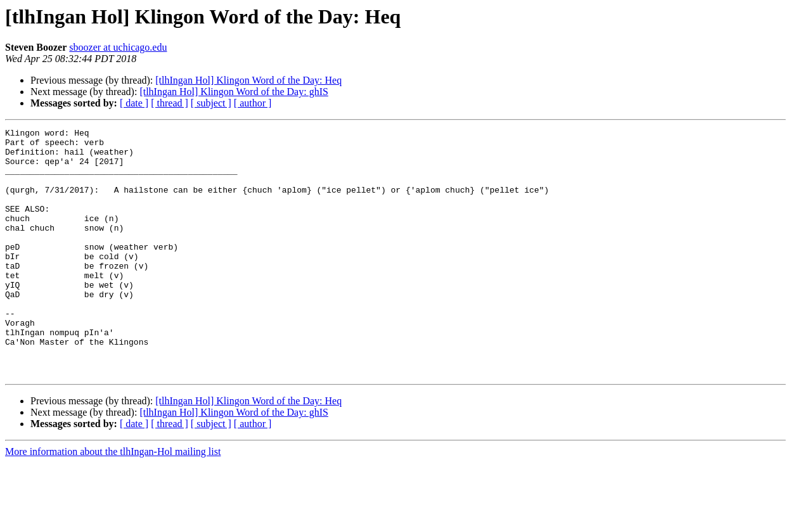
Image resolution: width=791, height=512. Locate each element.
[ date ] (134, 103)
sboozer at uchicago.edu (118, 47)
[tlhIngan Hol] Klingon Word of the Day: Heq (248, 80)
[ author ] (253, 103)
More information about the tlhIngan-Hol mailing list (113, 501)
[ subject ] (211, 103)
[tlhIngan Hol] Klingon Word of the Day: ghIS (233, 91)
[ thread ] (169, 103)
